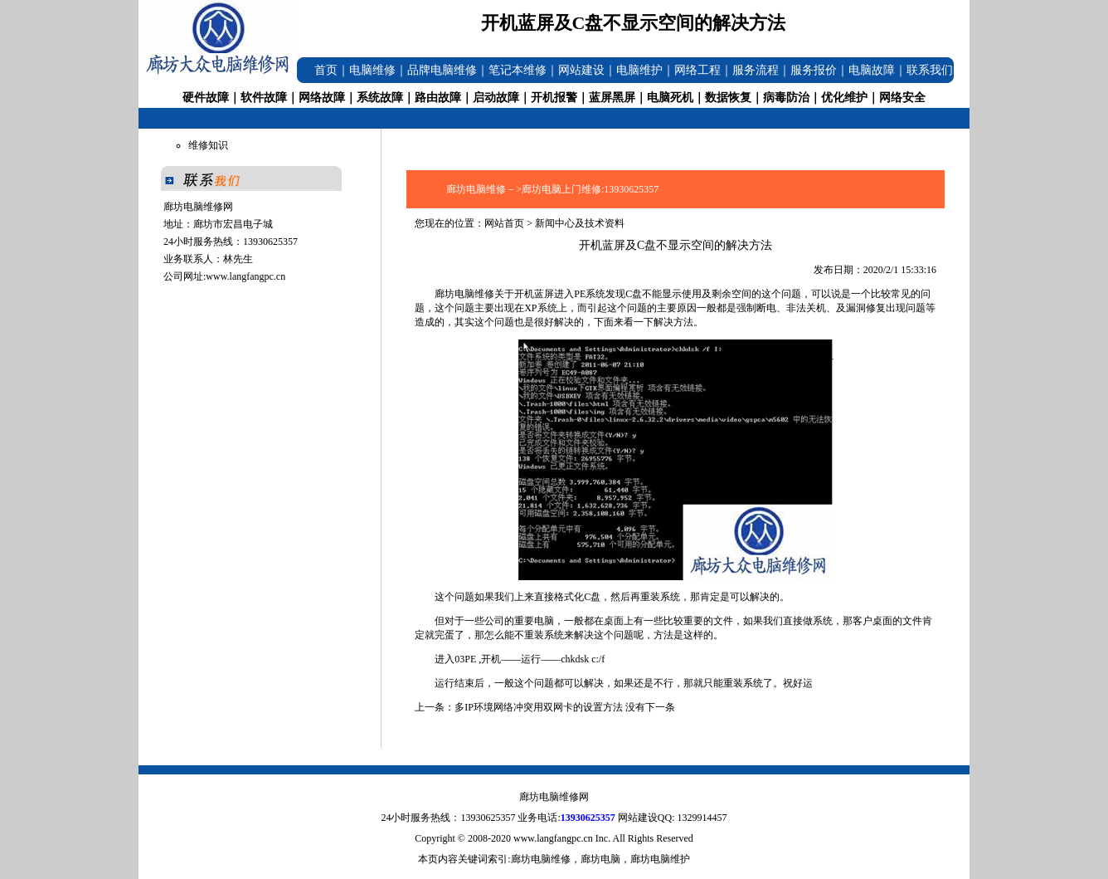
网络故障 (322, 97)
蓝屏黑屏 (612, 97)
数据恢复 (728, 97)
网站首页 (504, 223)
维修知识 (208, 145)
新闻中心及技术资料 (579, 223)
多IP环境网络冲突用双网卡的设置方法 (538, 707)
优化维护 (844, 97)
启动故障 (496, 97)
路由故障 (438, 97)
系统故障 (380, 97)
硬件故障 (205, 97)
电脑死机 (670, 97)
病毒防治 (786, 97)
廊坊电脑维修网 (554, 797)
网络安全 (902, 97)
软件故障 (264, 97)
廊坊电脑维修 (464, 294)
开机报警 (554, 97)
